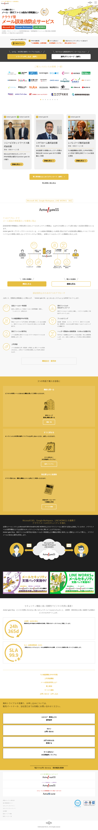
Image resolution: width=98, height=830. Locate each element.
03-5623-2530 (58, 768)
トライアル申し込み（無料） (27, 57)
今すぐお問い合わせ (49, 730)
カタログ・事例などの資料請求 (49, 719)
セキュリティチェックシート (9, 808)
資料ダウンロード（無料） (71, 57)
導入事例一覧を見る (49, 183)
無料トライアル (49, 464)
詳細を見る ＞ (17, 164)
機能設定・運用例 (49, 361)
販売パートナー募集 (7, 814)
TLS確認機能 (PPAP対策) (49, 675)
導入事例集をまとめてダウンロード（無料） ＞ (49, 177)
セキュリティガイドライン (9, 806)
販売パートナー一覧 (7, 816)
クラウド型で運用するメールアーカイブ (49, 776)
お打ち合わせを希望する (49, 742)
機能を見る (27, 284)
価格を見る (71, 284)
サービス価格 (49, 507)
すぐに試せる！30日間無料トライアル (49, 753)
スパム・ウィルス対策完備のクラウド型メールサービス (49, 793)
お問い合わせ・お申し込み (49, 694)
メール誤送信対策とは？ (49, 682)
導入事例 (49, 686)
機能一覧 (49, 422)
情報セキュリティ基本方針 (9, 800)
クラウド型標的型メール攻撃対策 (49, 785)
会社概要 (5, 811)
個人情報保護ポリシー (8, 803)
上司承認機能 (49, 679)
